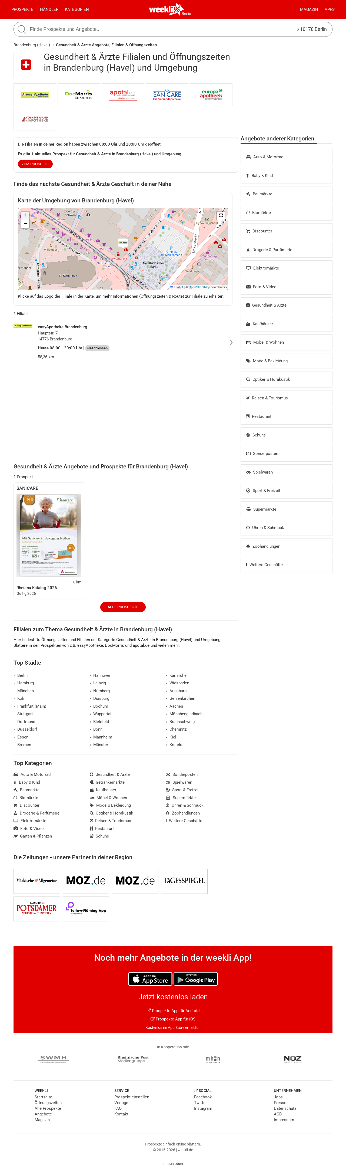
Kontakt (121, 1114)
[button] (221, 216)
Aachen (174, 706)
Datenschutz (285, 1108)
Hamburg (24, 683)
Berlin (186, 13)
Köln (19, 698)
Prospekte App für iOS (173, 1019)
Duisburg (99, 698)
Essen (21, 737)
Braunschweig (180, 721)
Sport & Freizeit (263, 490)
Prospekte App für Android (173, 1010)
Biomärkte (258, 212)
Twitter (200, 1102)
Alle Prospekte (123, 607)
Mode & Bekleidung (267, 361)
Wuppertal (101, 713)
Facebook (203, 1097)
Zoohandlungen (263, 546)
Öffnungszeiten (48, 1102)
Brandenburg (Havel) (32, 44)
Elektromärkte (262, 268)
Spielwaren (259, 472)
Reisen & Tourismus (267, 398)
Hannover (100, 675)
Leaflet (176, 287)
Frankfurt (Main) (30, 706)
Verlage (121, 1102)
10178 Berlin (312, 29)
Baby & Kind (259, 175)
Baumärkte (259, 194)
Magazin (309, 9)
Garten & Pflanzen (33, 836)
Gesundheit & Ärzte (266, 305)
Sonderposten (262, 453)
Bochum (99, 706)
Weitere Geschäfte (264, 564)
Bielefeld (99, 721)
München (24, 690)
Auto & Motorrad (264, 157)
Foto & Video (261, 286)
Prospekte (22, 9)
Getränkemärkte (107, 782)
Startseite (43, 1097)
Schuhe (256, 435)
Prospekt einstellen (131, 1097)
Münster (99, 744)
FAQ (118, 1108)
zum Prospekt (35, 164)
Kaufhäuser (259, 323)
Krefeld (174, 744)
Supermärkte (261, 509)
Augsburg (176, 690)
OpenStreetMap (199, 287)
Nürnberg (100, 690)
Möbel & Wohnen (265, 342)
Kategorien (77, 9)
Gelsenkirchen (180, 698)
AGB (278, 1114)
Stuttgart (23, 713)
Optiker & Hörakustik (268, 379)
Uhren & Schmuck (265, 527)
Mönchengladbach (184, 713)
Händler (49, 9)
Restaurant (258, 416)
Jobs (278, 1097)
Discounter (259, 231)
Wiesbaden (177, 683)
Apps (330, 9)
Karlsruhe (176, 675)
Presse (280, 1102)
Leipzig (98, 683)
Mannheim (101, 737)
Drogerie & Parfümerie (269, 249)
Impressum (284, 1119)
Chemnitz (176, 729)
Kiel (171, 737)
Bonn (96, 729)
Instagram (203, 1108)
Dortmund (24, 721)
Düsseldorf (25, 729)
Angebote (43, 1114)
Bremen (22, 744)
